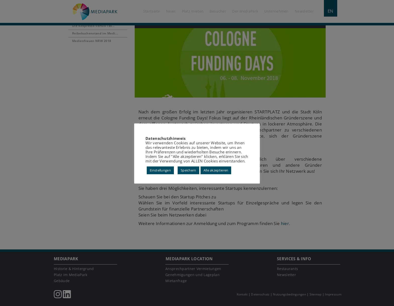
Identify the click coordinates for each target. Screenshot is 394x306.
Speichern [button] (188, 170)
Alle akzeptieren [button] (216, 170)
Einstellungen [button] (160, 170)
